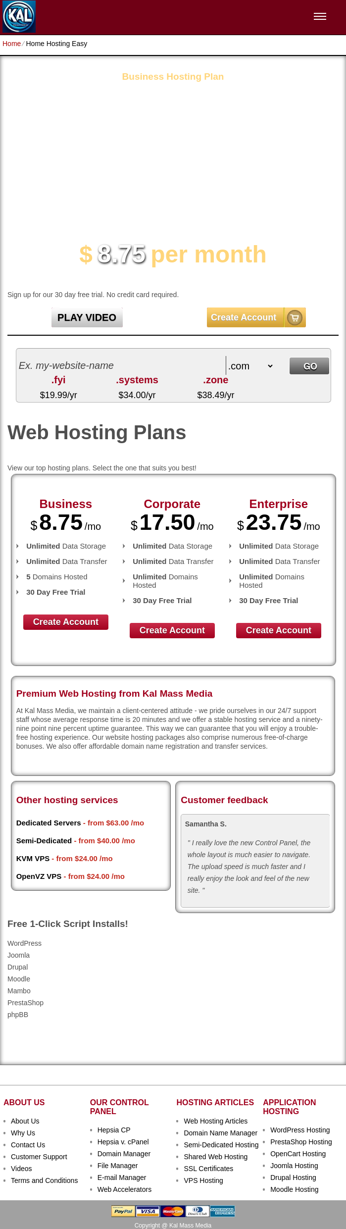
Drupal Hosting (293, 1177)
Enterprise (278, 504)
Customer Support (39, 1157)
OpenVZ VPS (39, 876)
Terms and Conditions (44, 1180)
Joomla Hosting (294, 1166)
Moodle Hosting (294, 1189)
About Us (25, 1121)
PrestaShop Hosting (301, 1142)
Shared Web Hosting (215, 1157)
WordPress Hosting (300, 1130)
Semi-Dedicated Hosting (221, 1145)
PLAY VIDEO (86, 317)
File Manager (118, 1166)
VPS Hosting (203, 1180)
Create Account (243, 317)
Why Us (23, 1133)
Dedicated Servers (48, 823)
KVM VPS (33, 858)
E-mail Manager (122, 1177)
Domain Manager (124, 1154)
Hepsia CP (114, 1130)
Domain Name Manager (220, 1133)
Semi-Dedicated (44, 840)
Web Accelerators (124, 1189)
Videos (21, 1169)
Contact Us (28, 1145)
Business (65, 504)
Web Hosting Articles (215, 1121)
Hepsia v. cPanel (123, 1142)
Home (11, 44)
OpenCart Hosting (298, 1154)
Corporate (172, 504)
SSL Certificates (208, 1169)
